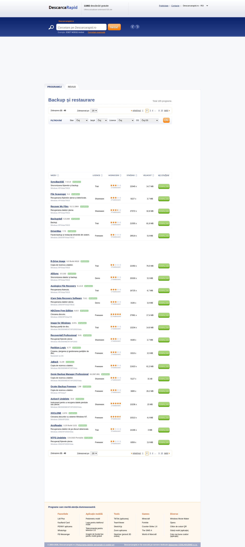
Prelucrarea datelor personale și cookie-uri (95, 545)
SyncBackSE (57, 182)
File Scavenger (58, 194)
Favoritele (63, 514)
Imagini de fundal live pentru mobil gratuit (94, 535)
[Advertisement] (123, 60)
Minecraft (146, 519)
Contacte (175, 6)
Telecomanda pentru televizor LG (94, 529)
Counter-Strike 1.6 (149, 526)
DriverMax (56, 231)
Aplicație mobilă (94, 514)
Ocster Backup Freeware (63, 386)
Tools (117, 514)
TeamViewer (119, 523)
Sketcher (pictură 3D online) (122, 535)
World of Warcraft (149, 534)
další (166, 110)
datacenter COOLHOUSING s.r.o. (183, 545)
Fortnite (145, 523)
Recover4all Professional (64, 335)
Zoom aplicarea (120, 530)
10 (162, 110)
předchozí (137, 110)
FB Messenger (64, 534)
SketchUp (118, 526)
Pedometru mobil (93, 519)
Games (145, 514)
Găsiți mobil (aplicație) (179, 530)
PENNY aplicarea (65, 526)
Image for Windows (61, 323)
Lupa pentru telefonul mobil (94, 524)
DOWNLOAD (164, 186)
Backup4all (56, 219)
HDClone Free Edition (62, 310)
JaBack (54, 362)
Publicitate (163, 6)
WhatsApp (62, 530)
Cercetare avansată (96, 32)
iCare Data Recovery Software (66, 298)
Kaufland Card (64, 523)
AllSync (55, 273)
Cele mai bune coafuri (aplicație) (179, 535)
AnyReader (56, 425)
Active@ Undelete (60, 399)
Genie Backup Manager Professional (70, 374)
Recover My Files (59, 206)
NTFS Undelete (58, 437)
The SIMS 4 (147, 530)
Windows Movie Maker (179, 519)
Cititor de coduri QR (178, 526)
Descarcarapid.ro (66, 21)
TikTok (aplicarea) (121, 519)
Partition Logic (58, 347)
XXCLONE (56, 413)
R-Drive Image (58, 261)
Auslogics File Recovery (63, 286)
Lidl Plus (61, 519)
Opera (172, 523)
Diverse (174, 514)
